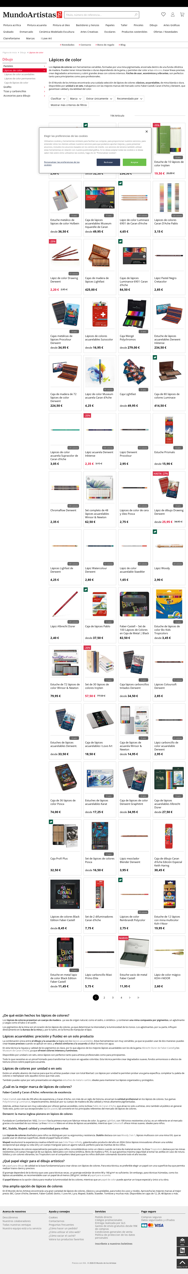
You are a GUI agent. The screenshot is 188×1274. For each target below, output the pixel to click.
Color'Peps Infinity (72, 1142)
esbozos (157, 70)
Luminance (24, 1101)
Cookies (53, 1217)
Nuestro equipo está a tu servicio (22, 1228)
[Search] (136, 14)
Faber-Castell (9, 1099)
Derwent (42, 1120)
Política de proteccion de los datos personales (115, 1236)
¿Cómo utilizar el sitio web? (64, 1232)
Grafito (24, 87)
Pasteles (24, 66)
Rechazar (108, 162)
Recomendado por (129, 98)
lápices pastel (50, 1108)
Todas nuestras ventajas (17, 1224)
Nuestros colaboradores (17, 1221)
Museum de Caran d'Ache (16, 1050)
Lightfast (110, 1120)
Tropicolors (156, 1149)
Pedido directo (103, 1217)
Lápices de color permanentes (19, 78)
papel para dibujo (15, 1165)
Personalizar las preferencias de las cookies (62, 163)
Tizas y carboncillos (24, 91)
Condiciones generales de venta (113, 1231)
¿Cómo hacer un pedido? (63, 1228)
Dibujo (23, 52)
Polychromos (9, 1101)
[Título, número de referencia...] (98, 14)
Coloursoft (117, 1123)
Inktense (51, 1123)
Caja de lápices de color (16, 82)
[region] (95, 150)
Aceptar (134, 162)
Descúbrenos (10, 1217)
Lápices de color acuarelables (19, 74)
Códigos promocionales (108, 1220)
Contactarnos (56, 1221)
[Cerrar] (147, 131)
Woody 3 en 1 (128, 1135)
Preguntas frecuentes (61, 1224)
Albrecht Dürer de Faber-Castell (158, 1047)
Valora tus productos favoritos (66, 1239)
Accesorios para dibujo (24, 95)
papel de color (108, 1179)
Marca (75, 98)
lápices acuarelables (83, 1040)
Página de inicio (10, 52)
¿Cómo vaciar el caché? (62, 1235)
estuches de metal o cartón (77, 1080)
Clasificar (58, 98)
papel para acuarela (100, 1175)
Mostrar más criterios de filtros (69, 105)
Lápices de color (24, 70)
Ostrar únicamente (99, 98)
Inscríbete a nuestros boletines (113, 1243)
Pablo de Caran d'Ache (104, 1106)
